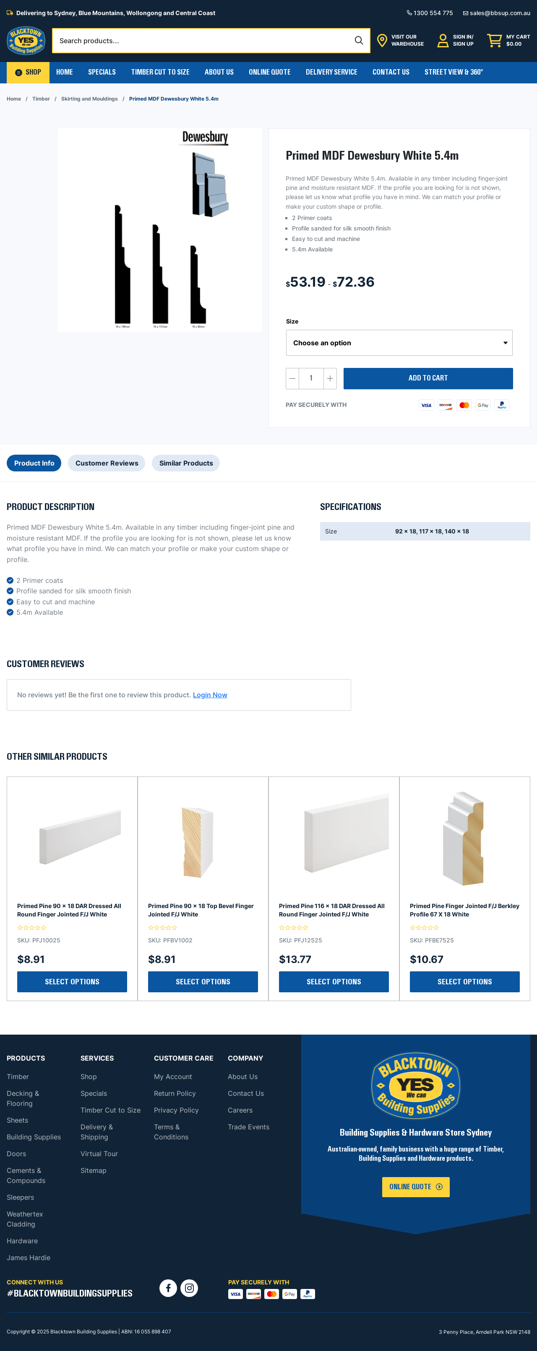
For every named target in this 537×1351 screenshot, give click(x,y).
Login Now (210, 695)
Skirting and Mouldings (89, 99)
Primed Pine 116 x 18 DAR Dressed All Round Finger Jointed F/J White (332, 910)
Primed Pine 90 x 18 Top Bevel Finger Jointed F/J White (201, 910)
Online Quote (270, 72)
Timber (41, 99)
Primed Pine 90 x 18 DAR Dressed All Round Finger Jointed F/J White (69, 910)
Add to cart (428, 378)
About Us (219, 72)
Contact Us (391, 72)
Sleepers (20, 1197)
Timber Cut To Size (160, 72)
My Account (173, 1076)
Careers (240, 1110)
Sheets (17, 1120)
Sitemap (94, 1170)
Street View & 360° (454, 72)
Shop (89, 1076)
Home (64, 72)
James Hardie (28, 1257)
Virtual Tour (99, 1153)
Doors (16, 1153)
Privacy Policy (176, 1110)
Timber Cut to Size (111, 1110)
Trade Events (248, 1127)
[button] (28, 73)
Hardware (22, 1241)
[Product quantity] (311, 378)
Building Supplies (34, 1137)
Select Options (72, 982)
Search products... (89, 40)
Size (292, 321)
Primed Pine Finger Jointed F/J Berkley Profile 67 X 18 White (464, 910)
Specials (102, 72)
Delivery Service (331, 72)
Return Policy (175, 1093)
